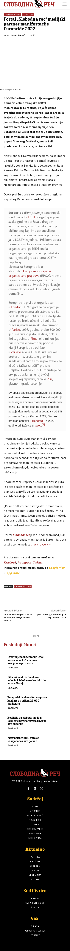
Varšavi (16, 352)
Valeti (37, 425)
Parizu (15, 329)
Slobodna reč (18, 35)
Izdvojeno (28, 14)
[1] (43, 424)
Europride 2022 (12, 14)
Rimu (34, 338)
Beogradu (38, 420)
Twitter (37, 562)
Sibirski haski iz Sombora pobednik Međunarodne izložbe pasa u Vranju (26, 680)
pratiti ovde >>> (41, 544)
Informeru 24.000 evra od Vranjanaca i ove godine (23, 739)
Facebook (10, 562)
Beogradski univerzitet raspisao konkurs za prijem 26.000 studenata (27, 700)
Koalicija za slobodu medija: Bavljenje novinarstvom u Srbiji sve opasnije (26, 720)
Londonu (17, 307)
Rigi (49, 379)
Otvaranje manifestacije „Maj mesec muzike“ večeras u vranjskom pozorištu (25, 660)
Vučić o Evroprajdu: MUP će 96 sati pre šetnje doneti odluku (18, 617)
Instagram (24, 562)
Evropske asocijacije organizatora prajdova (29, 273)
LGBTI (32, 217)
